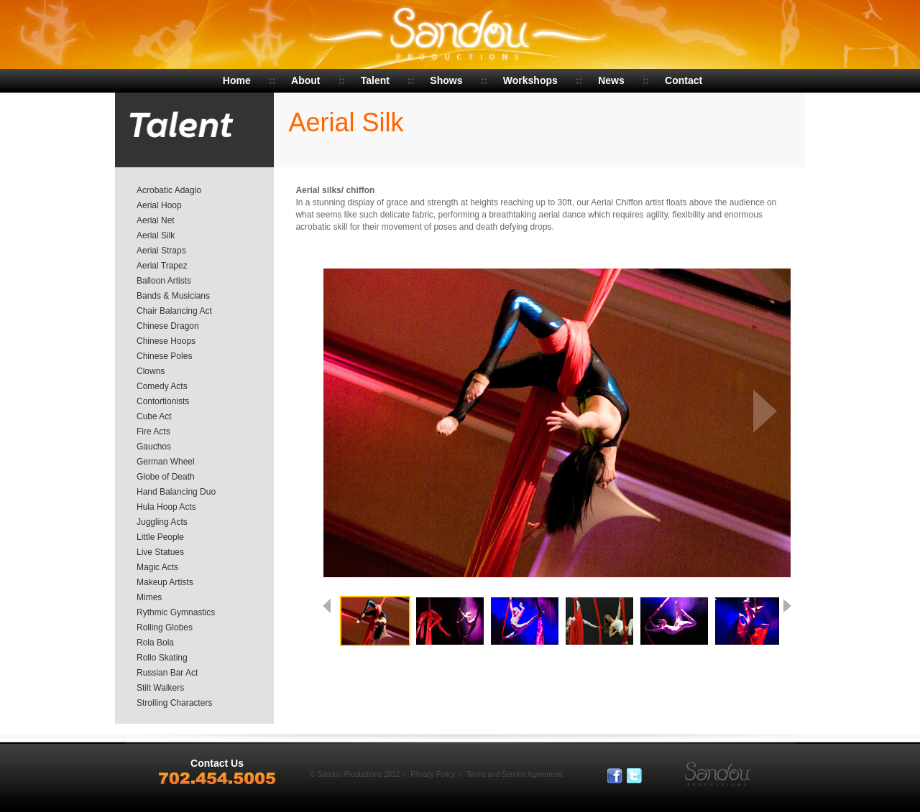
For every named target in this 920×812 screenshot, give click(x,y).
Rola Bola (155, 643)
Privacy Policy (432, 774)
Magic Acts (157, 567)
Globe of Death (166, 477)
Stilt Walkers (160, 688)
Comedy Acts (162, 386)
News (611, 80)
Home (237, 80)
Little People (160, 537)
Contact (683, 80)
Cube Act (154, 416)
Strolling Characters (174, 703)
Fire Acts (153, 431)
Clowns (151, 371)
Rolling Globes (165, 627)
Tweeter (635, 776)
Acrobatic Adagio (169, 190)
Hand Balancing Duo (176, 492)
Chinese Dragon (168, 326)
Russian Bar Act (167, 673)
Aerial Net (156, 220)
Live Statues (160, 552)
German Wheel (166, 462)
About (305, 80)
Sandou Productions (460, 36)
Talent (375, 80)
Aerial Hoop (159, 205)
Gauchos (154, 447)
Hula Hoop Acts (166, 507)
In (654, 776)
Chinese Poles (164, 356)
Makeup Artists (165, 582)
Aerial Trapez (162, 266)
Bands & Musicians (173, 296)
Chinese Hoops (166, 341)
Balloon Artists (164, 281)
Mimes (149, 597)
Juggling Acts (162, 522)
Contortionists (163, 401)
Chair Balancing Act (174, 311)
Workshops (530, 80)
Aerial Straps (161, 251)
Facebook (615, 776)
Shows (446, 80)
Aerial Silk (156, 235)
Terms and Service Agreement (514, 774)
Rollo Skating (162, 658)
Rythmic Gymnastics (176, 612)
